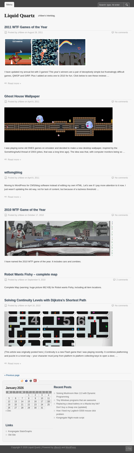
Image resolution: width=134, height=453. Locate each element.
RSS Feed (22, 381)
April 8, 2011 (33, 101)
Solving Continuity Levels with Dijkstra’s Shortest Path (45, 300)
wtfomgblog (13, 172)
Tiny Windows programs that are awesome (76, 400)
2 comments (122, 280)
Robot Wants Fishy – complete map (30, 274)
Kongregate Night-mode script (70, 418)
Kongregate (35, 381)
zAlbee (21, 32)
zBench (57, 447)
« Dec (8, 411)
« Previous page (12, 375)
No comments (121, 32)
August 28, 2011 (35, 32)
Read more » (14, 83)
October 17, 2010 (36, 215)
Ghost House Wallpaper (22, 96)
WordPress (71, 447)
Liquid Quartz (19, 15)
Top (129, 448)
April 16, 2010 (34, 305)
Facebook (26, 381)
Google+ (31, 381)
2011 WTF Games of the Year (25, 27)
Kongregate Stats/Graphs (20, 431)
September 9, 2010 (36, 280)
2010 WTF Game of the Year (25, 209)
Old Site (12, 435)
